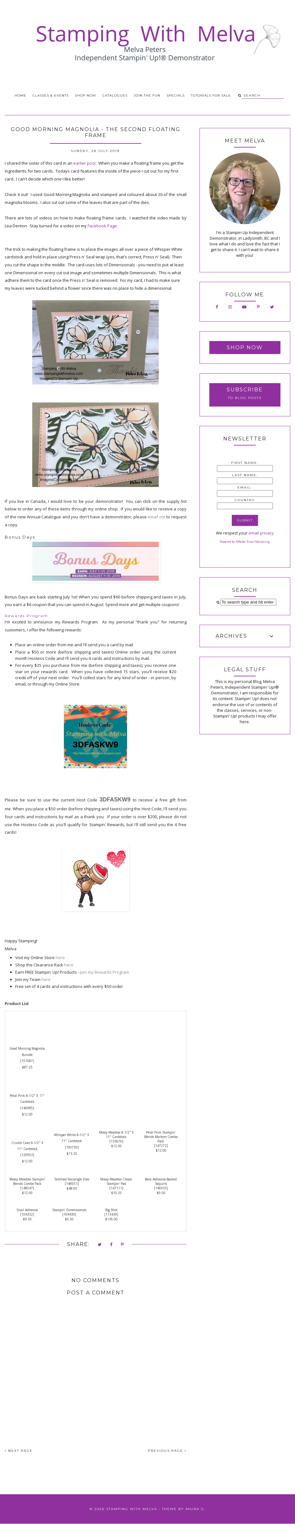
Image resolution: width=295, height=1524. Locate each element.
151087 (27, 1061)
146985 (27, 1108)
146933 (161, 1188)
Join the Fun (147, 95)
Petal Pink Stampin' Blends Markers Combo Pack (161, 1136)
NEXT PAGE (19, 1451)
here (60, 957)
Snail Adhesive (27, 1210)
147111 (116, 1188)
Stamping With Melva (131, 1509)
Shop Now (85, 95)
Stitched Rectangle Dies (71, 1179)
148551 (71, 1183)
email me (156, 517)
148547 (27, 1188)
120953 (27, 1155)
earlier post (84, 163)
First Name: (244, 463)
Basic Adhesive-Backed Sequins (161, 1181)
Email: (244, 487)
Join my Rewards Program (104, 972)
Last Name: (245, 475)
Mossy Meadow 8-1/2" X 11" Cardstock (116, 1134)
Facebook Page (102, 226)
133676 (116, 1141)
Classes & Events (51, 95)
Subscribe (245, 390)
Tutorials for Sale (211, 95)
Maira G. (196, 1509)
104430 (69, 1214)
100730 (71, 1147)
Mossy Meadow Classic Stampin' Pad (116, 1181)
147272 (161, 1145)
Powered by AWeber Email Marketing (245, 542)
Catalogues (114, 95)
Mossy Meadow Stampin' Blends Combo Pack (27, 1181)
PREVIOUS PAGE (167, 1451)
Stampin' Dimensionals (69, 1210)
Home (20, 95)
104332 (27, 1214)
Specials (176, 95)
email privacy (261, 533)
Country (245, 500)
